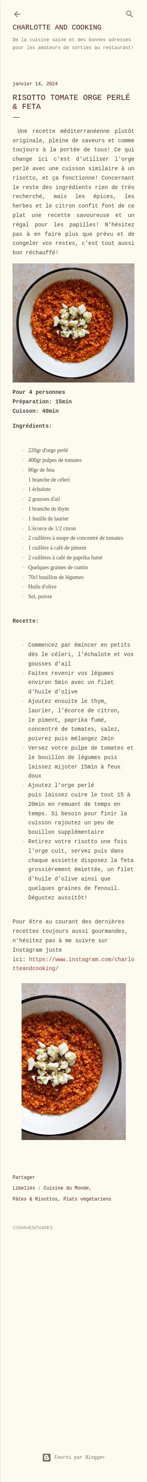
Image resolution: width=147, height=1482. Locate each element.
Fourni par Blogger (73, 1457)
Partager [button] (24, 1177)
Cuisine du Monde (66, 1188)
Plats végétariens (87, 1199)
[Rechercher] (129, 12)
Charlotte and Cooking (57, 27)
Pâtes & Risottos (35, 1199)
